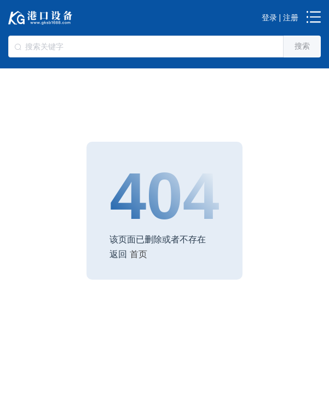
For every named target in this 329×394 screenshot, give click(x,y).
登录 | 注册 (280, 17)
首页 (138, 254)
